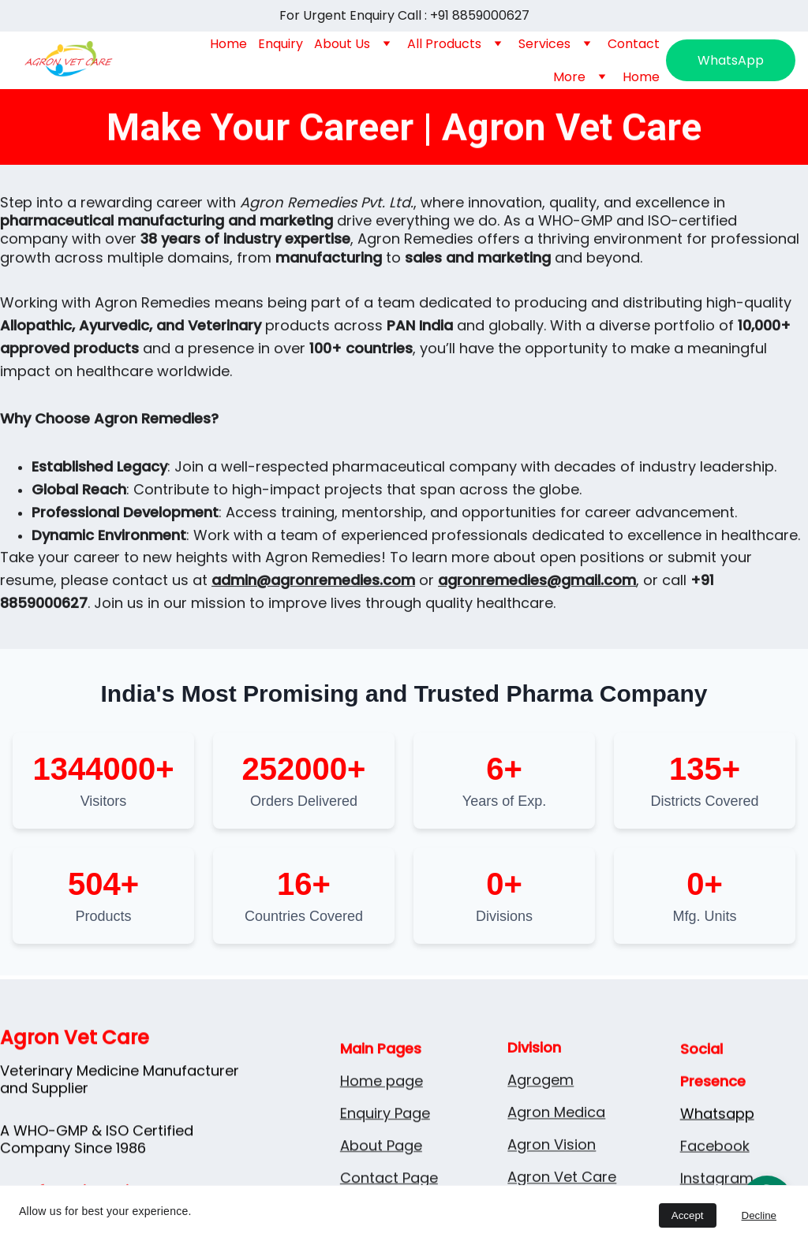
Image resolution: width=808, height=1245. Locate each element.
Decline (759, 1215)
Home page (381, 1150)
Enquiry (280, 44)
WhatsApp (731, 60)
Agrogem (540, 1127)
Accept (687, 1215)
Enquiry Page (385, 1182)
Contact (634, 44)
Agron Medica (556, 1159)
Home (228, 44)
